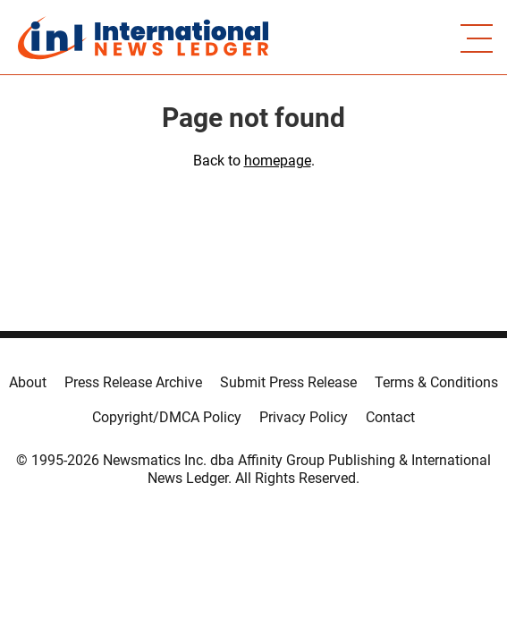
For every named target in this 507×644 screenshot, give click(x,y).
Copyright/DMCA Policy (166, 417)
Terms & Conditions (436, 382)
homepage (277, 160)
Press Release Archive (133, 382)
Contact (390, 417)
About (27, 382)
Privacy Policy (303, 417)
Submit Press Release (288, 382)
